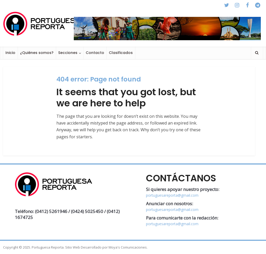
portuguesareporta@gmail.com (172, 195)
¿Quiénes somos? (37, 52)
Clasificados (121, 52)
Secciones (67, 52)
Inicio (10, 52)
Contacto (95, 52)
